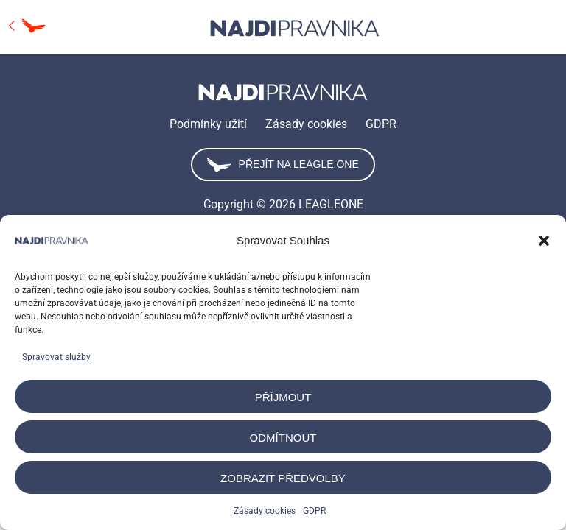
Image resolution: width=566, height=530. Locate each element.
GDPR (314, 511)
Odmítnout (283, 437)
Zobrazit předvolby (283, 478)
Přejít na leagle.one (282, 165)
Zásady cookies (265, 511)
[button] (544, 240)
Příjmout (283, 397)
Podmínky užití (208, 124)
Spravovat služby (56, 357)
